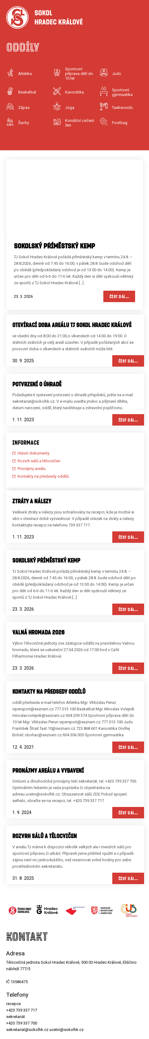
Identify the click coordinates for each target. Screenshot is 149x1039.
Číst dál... (119, 296)
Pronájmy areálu (32, 468)
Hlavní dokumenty (33, 453)
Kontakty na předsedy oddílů (43, 476)
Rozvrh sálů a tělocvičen (39, 461)
